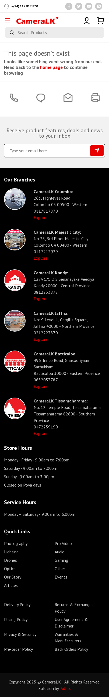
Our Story (12, 577)
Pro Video (63, 543)
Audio (60, 551)
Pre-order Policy (18, 649)
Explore (41, 217)
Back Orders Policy (71, 649)
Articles (11, 585)
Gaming (61, 560)
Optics (10, 568)
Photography (15, 543)
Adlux (66, 688)
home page (51, 67)
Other (60, 568)
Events (61, 577)
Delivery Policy (17, 604)
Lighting (11, 551)
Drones (10, 560)
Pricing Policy (15, 619)
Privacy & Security (20, 634)
